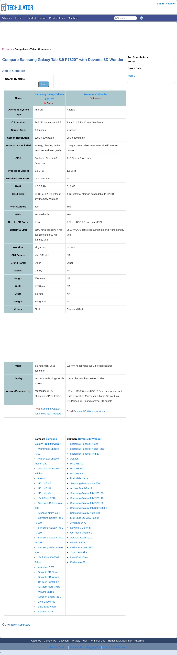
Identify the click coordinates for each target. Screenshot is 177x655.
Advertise (139, 640)
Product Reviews (37, 18)
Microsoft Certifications (114, 647)
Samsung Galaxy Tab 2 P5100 (86, 503)
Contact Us (50, 640)
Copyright (64, 640)
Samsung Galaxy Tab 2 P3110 (86, 498)
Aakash (42, 478)
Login (160, 3)
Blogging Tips (93, 647)
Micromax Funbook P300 (84, 443)
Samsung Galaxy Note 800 (85, 483)
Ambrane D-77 (46, 567)
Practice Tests (57, 18)
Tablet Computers (20, 624)
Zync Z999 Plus (46, 601)
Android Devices (59, 647)
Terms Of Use (97, 640)
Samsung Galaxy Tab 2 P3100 (86, 493)
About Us (36, 640)
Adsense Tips (76, 647)
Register (171, 3)
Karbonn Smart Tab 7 (49, 596)
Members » (74, 18)
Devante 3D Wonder (95, 94)
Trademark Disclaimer (120, 640)
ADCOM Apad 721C (49, 586)
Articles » (7, 18)
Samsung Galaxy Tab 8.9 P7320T (88, 508)
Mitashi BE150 (46, 591)
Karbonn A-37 (45, 611)
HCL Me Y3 (44, 493)
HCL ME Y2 (44, 483)
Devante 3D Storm (48, 572)
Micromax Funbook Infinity (84, 453)
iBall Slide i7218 (46, 498)
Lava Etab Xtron (47, 606)
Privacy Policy (79, 640)
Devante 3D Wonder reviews (89, 411)
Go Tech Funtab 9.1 (48, 582)
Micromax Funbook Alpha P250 (87, 448)
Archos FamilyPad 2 (49, 512)
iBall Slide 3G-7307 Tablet (84, 517)
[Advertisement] (64, 34)
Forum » (19, 18)
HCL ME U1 (44, 488)
